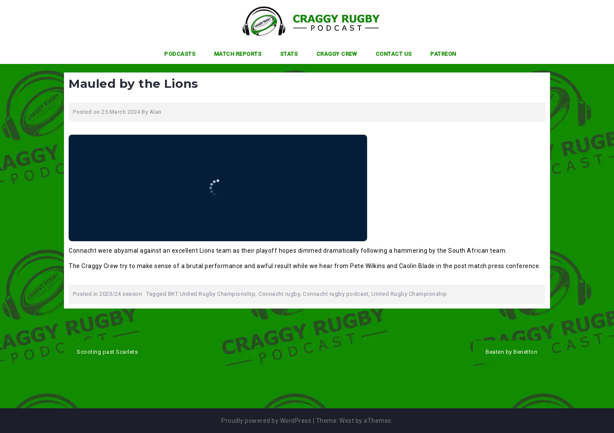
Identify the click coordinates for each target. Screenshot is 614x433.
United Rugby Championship (409, 294)
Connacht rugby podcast (335, 294)
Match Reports (238, 54)
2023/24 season (120, 294)
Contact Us (394, 54)
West (346, 420)
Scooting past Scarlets (107, 352)
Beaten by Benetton (511, 352)
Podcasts (179, 54)
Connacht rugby (279, 294)
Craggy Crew (336, 54)
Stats (289, 54)
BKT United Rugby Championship (212, 294)
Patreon (443, 54)
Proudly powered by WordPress (266, 420)
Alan (156, 112)
